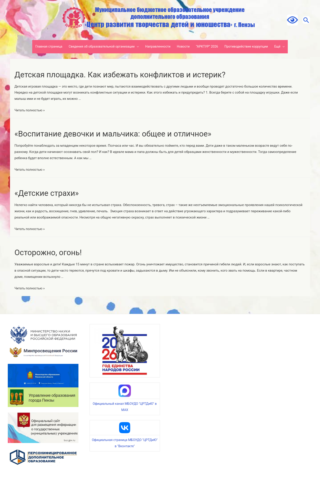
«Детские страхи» (51, 193)
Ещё (283, 47)
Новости (184, 47)
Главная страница (44, 47)
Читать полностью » (30, 110)
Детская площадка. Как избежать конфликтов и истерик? (135, 74)
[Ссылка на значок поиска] (304, 20)
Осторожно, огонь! (52, 252)
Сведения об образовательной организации (99, 47)
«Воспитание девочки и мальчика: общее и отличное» (127, 133)
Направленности (157, 47)
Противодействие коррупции (250, 47)
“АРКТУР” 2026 (209, 47)
